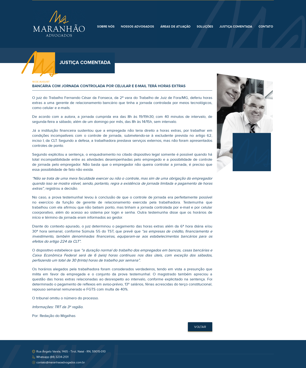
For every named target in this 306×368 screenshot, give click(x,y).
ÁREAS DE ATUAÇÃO (175, 27)
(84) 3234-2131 (59, 357)
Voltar (200, 327)
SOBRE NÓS (106, 27)
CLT (54, 140)
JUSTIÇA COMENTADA (235, 27)
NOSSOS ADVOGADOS (137, 27)
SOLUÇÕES (205, 27)
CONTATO (266, 27)
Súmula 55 (91, 231)
